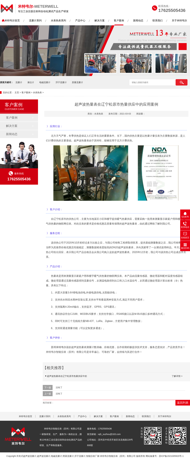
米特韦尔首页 (12, 20)
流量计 (19, 82)
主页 (17, 92)
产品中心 (80, 20)
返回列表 (182, 402)
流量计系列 (35, 20)
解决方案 (100, 20)
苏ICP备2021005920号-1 (171, 456)
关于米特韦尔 (179, 20)
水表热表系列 (58, 20)
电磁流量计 (44, 82)
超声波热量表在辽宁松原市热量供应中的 (114, 376)
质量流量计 (77, 82)
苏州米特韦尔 (58, 347)
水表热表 (37, 92)
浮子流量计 (61, 82)
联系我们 (157, 20)
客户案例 (119, 20)
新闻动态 (138, 20)
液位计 (30, 82)
